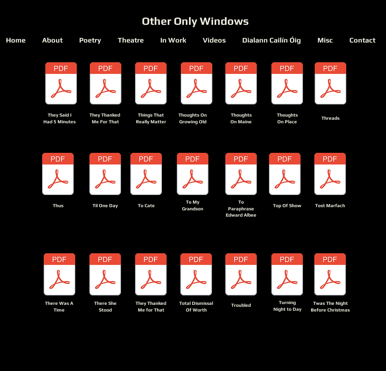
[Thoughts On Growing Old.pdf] (196, 84)
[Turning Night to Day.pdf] (287, 275)
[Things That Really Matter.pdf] (151, 84)
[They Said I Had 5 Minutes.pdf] (61, 84)
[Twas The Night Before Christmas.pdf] (330, 275)
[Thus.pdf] (58, 174)
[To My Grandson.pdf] (192, 174)
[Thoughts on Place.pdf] (287, 84)
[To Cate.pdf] (146, 174)
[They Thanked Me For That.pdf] (105, 84)
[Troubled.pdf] (241, 275)
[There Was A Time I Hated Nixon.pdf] (59, 275)
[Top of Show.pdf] (284, 174)
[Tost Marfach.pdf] (330, 174)
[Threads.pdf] (330, 84)
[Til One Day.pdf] (105, 174)
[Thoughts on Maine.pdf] (241, 84)
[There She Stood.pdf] (105, 275)
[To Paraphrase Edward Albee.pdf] (241, 174)
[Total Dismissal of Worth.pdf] (196, 275)
